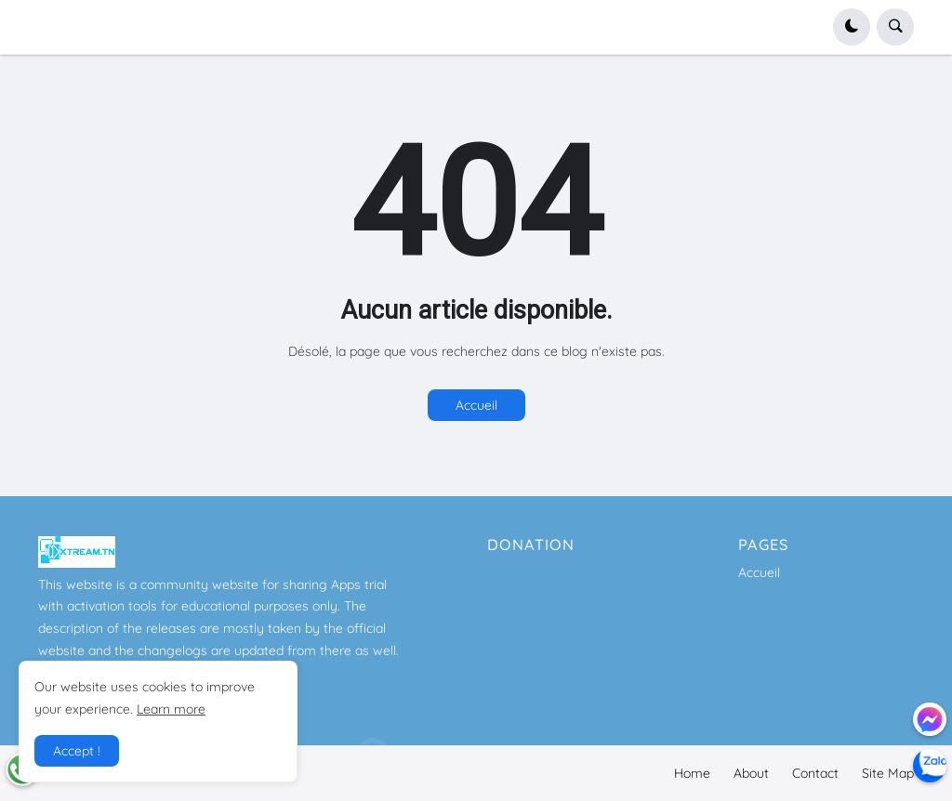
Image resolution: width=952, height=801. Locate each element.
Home (692, 773)
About (751, 773)
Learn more (171, 709)
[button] (851, 27)
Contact (815, 773)
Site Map (888, 773)
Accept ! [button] (76, 750)
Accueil (476, 405)
